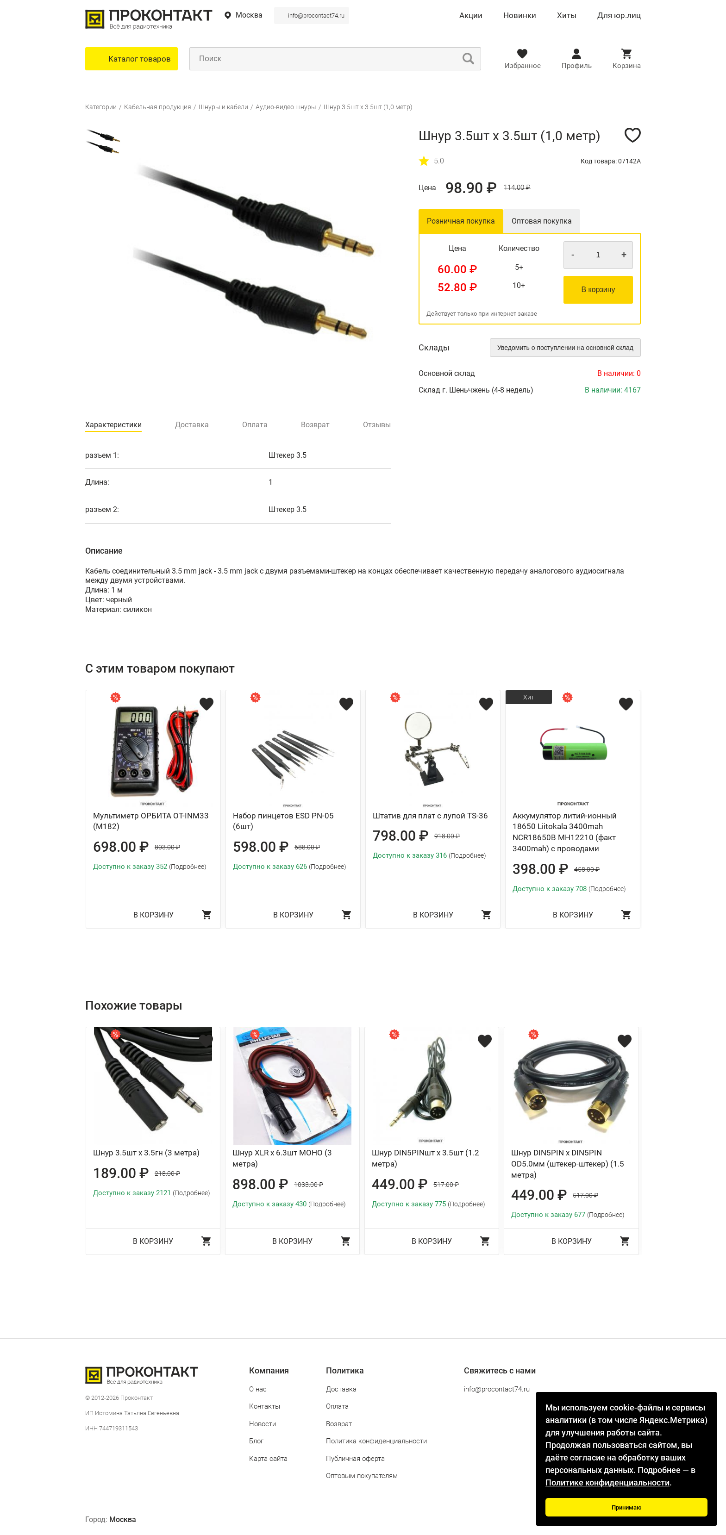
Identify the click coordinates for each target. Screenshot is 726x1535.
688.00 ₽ (307, 847)
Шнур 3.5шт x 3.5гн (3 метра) (146, 1152)
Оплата (337, 1406)
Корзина (627, 66)
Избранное (523, 66)
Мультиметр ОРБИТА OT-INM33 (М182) (151, 821)
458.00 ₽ (587, 869)
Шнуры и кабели (223, 107)
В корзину (598, 289)
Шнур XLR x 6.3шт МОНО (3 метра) (282, 1158)
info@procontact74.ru (316, 15)
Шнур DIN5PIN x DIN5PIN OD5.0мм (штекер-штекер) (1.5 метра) (567, 1163)
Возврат (339, 1424)
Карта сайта (268, 1458)
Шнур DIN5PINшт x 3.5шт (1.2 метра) (425, 1158)
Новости (262, 1424)
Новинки (519, 16)
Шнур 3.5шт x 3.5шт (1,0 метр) (368, 107)
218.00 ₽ (167, 1173)
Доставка (341, 1389)
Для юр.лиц (619, 16)
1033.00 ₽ (308, 1184)
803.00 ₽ (167, 847)
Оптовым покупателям (362, 1476)
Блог (256, 1441)
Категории (101, 107)
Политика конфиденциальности (376, 1441)
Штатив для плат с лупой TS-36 (430, 815)
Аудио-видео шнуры (286, 107)
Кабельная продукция (157, 107)
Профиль (577, 66)
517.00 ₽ (446, 1184)
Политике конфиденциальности (607, 1482)
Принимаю (627, 1507)
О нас (258, 1389)
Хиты (566, 16)
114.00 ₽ (517, 187)
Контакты (264, 1406)
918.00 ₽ (447, 836)
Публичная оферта (355, 1458)
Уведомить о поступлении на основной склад (565, 347)
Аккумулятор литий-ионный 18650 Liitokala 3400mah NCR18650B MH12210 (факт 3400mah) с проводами (565, 832)
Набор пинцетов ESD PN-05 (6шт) (283, 821)
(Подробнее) (188, 866)
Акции (470, 16)
